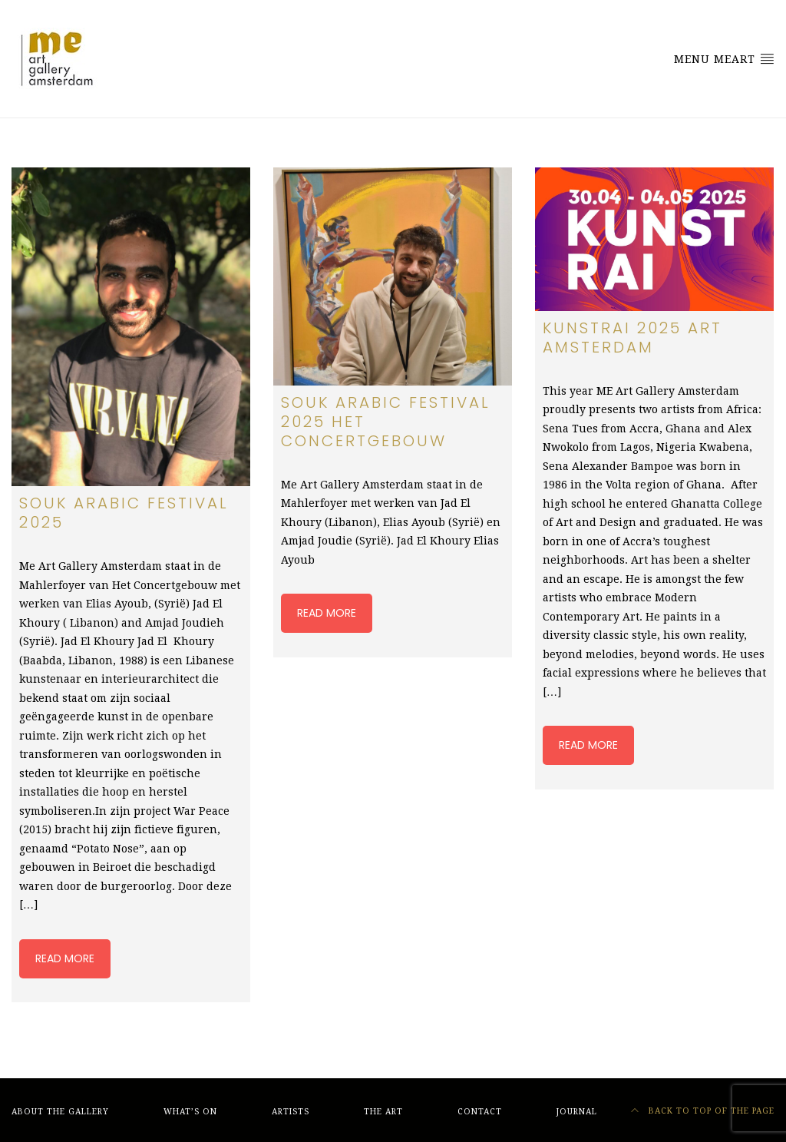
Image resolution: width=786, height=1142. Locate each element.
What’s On (190, 1112)
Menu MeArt (724, 58)
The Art (383, 1112)
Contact (479, 1112)
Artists (290, 1112)
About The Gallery (60, 1112)
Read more (64, 958)
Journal (576, 1112)
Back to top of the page (702, 1111)
